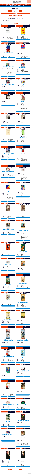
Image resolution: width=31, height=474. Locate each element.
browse (15, 23)
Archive (20, 15)
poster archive (8, 4)
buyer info (3, 1)
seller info (3, 0)
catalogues (14, 4)
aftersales (15, 5)
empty (28, 0)
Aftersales (16, 15)
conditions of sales (25, 4)
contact (20, 4)
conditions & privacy (5, 2)
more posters (23, 50)
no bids (29, 1)
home (7, 5)
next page (20, 11)
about (17, 4)
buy (8, 41)
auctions (3, 4)
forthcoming (10, 5)
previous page (10, 11)
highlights (19, 5)
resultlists (23, 5)
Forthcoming (12, 15)
